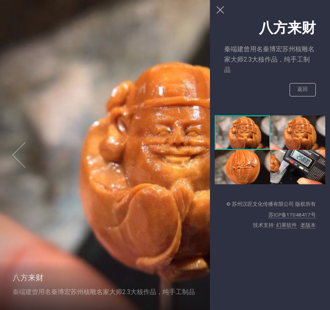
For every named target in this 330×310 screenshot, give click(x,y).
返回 (303, 89)
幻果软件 (286, 225)
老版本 (308, 225)
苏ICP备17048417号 (292, 215)
